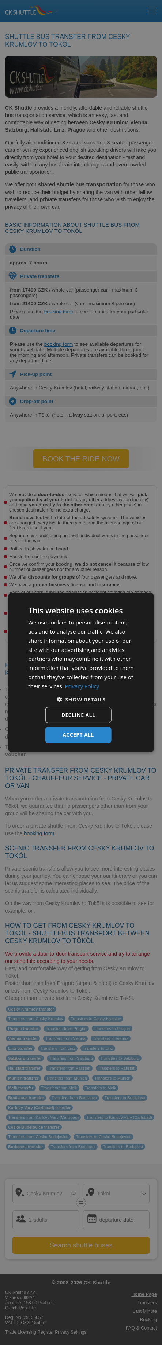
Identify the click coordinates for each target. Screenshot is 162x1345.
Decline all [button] (78, 714)
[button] (80, 699)
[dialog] (81, 672)
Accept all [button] (78, 734)
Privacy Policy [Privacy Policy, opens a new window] (82, 686)
